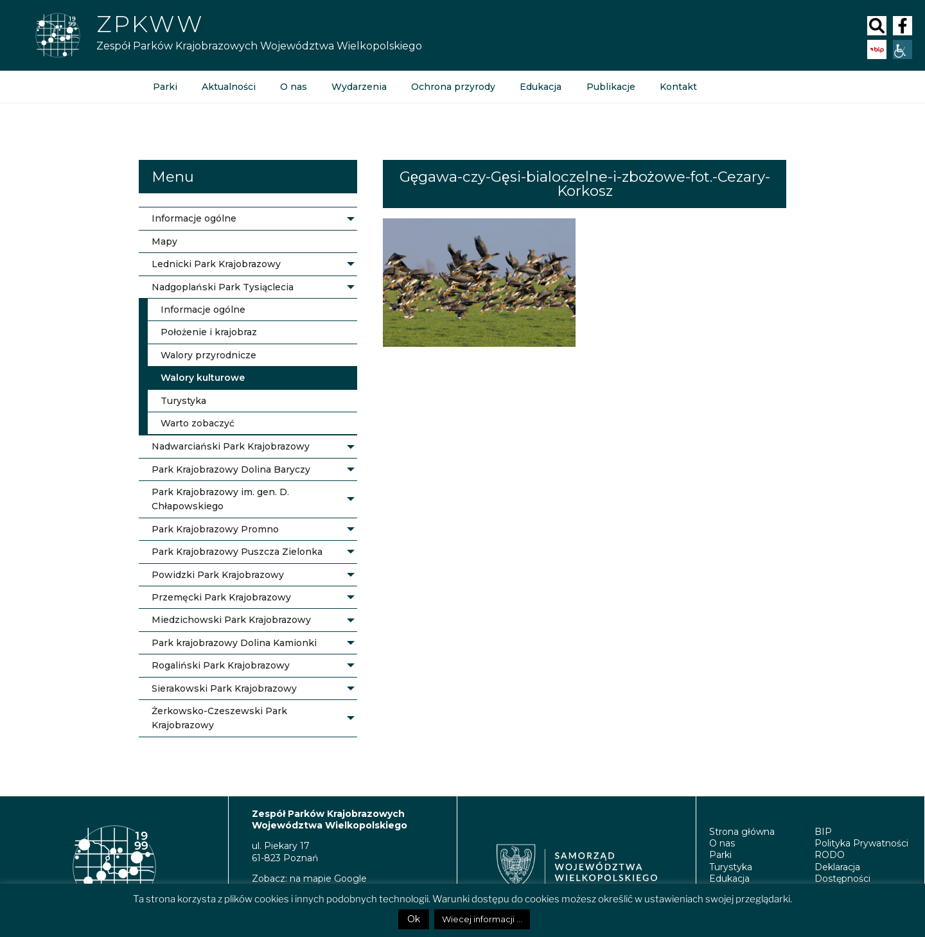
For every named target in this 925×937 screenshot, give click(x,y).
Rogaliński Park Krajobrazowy (221, 665)
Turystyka (183, 401)
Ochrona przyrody (453, 86)
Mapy (164, 241)
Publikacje (610, 86)
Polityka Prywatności (861, 843)
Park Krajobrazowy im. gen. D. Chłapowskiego (220, 499)
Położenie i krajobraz (209, 332)
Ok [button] (413, 919)
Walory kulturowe (203, 377)
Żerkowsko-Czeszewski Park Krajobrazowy (219, 718)
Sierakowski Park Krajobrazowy (224, 688)
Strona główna (742, 831)
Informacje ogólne (194, 218)
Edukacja (540, 86)
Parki (165, 86)
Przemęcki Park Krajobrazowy (221, 597)
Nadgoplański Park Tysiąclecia (223, 287)
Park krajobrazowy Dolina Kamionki (234, 643)
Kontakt (677, 86)
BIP (823, 831)
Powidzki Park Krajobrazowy (218, 575)
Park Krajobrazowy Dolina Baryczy (231, 469)
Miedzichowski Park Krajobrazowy (231, 620)
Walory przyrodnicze (208, 355)
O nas (293, 86)
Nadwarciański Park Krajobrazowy (231, 446)
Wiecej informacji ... (482, 919)
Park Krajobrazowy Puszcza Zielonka (237, 551)
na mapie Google (328, 878)
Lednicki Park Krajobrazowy (216, 264)
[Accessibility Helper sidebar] (902, 49)
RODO (830, 855)
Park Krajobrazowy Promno (215, 529)
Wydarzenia (359, 86)
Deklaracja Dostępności (842, 872)
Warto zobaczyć (197, 423)
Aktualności (229, 86)
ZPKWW (150, 24)
